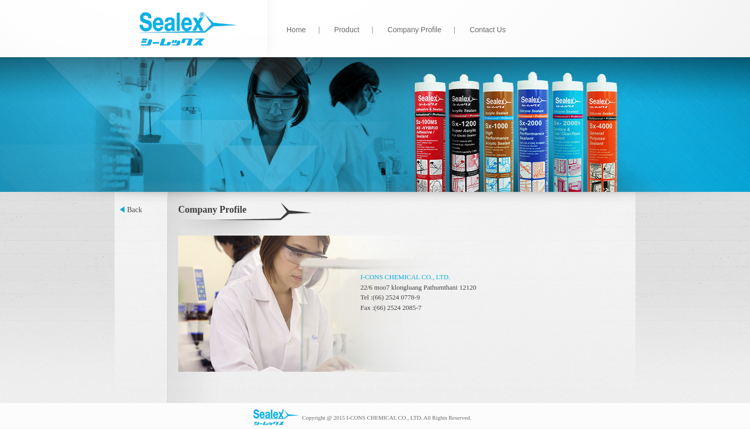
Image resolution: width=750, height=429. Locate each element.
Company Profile (415, 29)
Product (346, 29)
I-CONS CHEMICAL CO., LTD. (405, 277)
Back (134, 210)
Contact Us (488, 29)
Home (296, 29)
